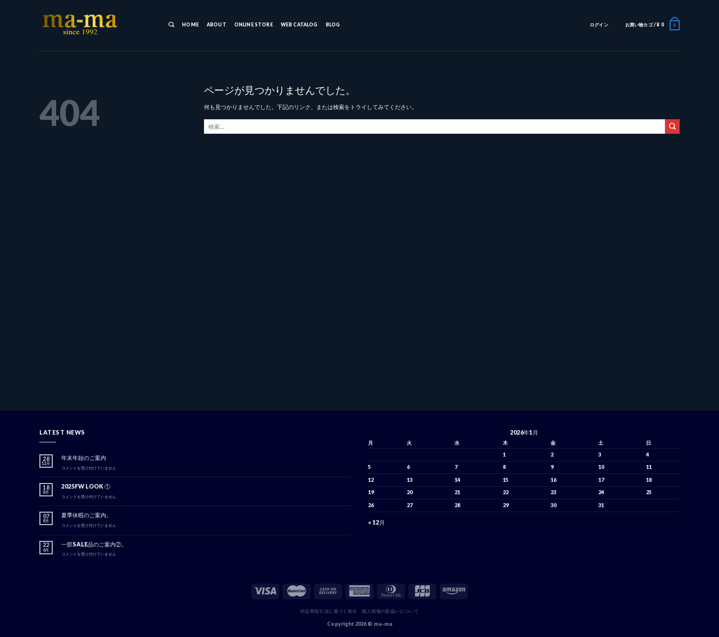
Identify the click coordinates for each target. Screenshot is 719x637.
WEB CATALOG (299, 25)
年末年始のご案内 (83, 457)
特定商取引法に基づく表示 (329, 611)
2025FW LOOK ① (85, 486)
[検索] (171, 25)
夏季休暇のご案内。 (86, 515)
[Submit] (672, 126)
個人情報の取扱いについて (390, 611)
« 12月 (376, 522)
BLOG (333, 25)
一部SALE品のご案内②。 (94, 544)
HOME (190, 25)
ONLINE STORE (253, 25)
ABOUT (216, 25)
